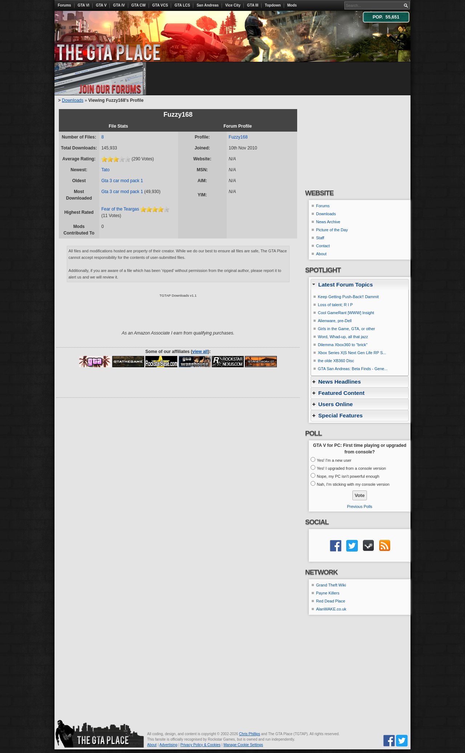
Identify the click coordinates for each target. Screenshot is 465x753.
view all (200, 351)
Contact (323, 246)
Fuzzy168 (238, 137)
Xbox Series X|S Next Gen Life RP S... (352, 353)
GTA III (252, 5)
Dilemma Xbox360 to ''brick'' (343, 345)
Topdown (273, 5)
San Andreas (208, 5)
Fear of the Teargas (120, 209)
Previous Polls (359, 506)
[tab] (360, 284)
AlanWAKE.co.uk (331, 609)
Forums (64, 5)
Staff (320, 238)
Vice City (232, 5)
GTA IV (119, 5)
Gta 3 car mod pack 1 (122, 180)
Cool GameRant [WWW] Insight (346, 313)
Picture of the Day (332, 230)
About (321, 254)
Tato (105, 169)
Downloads (72, 100)
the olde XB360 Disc (336, 361)
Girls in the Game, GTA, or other (346, 329)
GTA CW (139, 5)
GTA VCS (160, 5)
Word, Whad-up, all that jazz (343, 337)
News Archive (328, 222)
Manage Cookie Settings (243, 745)
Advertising (168, 745)
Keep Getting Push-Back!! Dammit (348, 297)
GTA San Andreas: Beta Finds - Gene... (353, 369)
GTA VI (83, 5)
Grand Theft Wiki (331, 585)
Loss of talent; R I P (335, 305)
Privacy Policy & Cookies (200, 745)
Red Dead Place (330, 601)
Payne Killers (327, 593)
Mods (292, 5)
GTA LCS (182, 5)
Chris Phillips (249, 734)
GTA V (101, 5)
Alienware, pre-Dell (335, 321)
